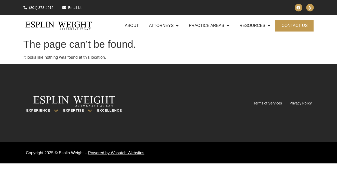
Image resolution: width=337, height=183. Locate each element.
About (132, 25)
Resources (254, 25)
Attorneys (164, 25)
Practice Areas (209, 25)
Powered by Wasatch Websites (116, 153)
